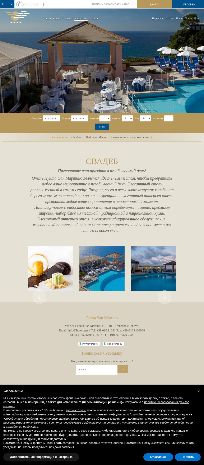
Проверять (37, 118)
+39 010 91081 (31, 4)
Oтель (48, 18)
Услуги (189, 18)
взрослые (116, 118)
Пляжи (179, 18)
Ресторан (67, 18)
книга (154, 4)
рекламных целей (173, 418)
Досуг (197, 18)
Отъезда (66, 118)
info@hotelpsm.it (79, 330)
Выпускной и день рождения (130, 137)
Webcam (94, 18)
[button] (39, 268)
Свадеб (76, 137)
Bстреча (170, 18)
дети (137, 118)
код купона (158, 118)
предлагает (81, 18)
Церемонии (158, 18)
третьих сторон (76, 410)
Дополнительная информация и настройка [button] (41, 457)
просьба (189, 4)
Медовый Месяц (96, 137)
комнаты (94, 118)
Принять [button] (188, 457)
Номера (57, 18)
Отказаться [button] (158, 457)
